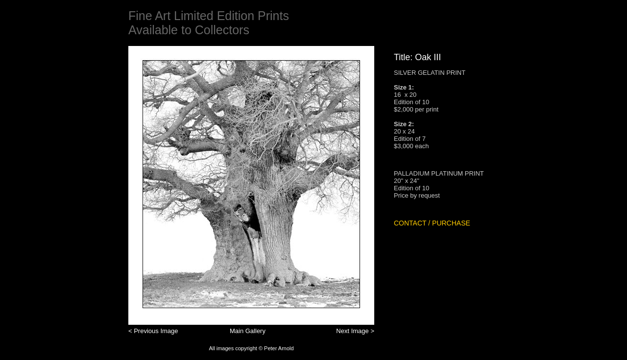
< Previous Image (153, 331)
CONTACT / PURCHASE (432, 223)
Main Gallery (247, 331)
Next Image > (355, 331)
